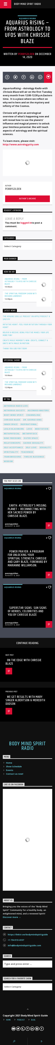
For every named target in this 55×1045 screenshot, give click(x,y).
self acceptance (13, 447)
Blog (33, 1020)
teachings (27, 452)
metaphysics (30, 433)
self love (31, 447)
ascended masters (38, 410)
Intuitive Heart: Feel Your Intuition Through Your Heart (27, 326)
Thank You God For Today (15, 348)
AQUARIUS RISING (27, 18)
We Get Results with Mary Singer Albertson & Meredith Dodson (25, 700)
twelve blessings (34, 457)
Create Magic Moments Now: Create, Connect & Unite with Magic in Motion (25, 342)
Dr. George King (32, 420)
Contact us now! (14, 773)
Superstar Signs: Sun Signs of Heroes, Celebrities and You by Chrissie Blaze (27, 611)
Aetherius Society (14, 410)
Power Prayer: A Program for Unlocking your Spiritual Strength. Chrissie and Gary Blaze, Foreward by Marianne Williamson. (27, 558)
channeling (33, 415)
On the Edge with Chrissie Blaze (24, 662)
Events (9, 770)
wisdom (8, 461)
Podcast (21, 1020)
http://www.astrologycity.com (21, 144)
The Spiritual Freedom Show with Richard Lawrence (21, 295)
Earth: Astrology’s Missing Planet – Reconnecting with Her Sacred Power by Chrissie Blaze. (27, 511)
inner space (11, 424)
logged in (26, 222)
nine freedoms (12, 438)
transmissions (12, 457)
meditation (41, 429)
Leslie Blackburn (14, 429)
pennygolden (26, 54)
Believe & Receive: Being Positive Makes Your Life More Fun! (26, 334)
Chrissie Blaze (12, 420)
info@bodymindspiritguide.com (24, 945)
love (29, 429)
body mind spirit (13, 415)
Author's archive (27, 198)
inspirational (29, 424)
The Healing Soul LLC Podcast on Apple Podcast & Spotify (26, 318)
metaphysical (12, 433)
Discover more (12, 917)
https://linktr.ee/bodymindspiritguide (28, 934)
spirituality (11, 452)
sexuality (45, 447)
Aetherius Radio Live (16, 406)
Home (9, 762)
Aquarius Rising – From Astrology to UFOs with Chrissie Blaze (21, 281)
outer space (31, 438)
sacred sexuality (33, 443)
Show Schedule (14, 766)
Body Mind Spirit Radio (27, 4)
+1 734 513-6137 (16, 940)
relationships (12, 443)
